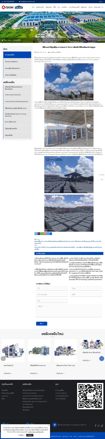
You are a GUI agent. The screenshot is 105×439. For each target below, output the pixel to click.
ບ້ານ (33, 7)
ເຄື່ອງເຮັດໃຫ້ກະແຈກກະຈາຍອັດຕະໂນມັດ (13, 88)
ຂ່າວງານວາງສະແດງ (11, 62)
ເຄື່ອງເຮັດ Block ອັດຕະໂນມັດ (91, 352)
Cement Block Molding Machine (16, 101)
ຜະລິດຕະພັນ (49, 7)
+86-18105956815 (8, 1)
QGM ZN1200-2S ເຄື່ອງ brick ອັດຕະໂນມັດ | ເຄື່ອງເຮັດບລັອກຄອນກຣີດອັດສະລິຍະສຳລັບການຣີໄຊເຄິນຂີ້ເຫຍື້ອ (84, 259)
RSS (71, 436)
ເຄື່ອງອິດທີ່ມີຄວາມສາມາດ (38, 365)
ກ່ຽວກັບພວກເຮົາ (40, 7)
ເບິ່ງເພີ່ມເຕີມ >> (8, 373)
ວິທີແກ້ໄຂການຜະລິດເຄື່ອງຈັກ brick (15, 108)
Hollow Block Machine (13, 95)
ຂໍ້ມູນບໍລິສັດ (5, 390)
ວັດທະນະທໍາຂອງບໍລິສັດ (8, 393)
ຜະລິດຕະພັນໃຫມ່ (52, 334)
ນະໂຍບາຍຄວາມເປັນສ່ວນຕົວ (86, 436)
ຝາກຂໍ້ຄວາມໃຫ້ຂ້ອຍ (55, 52)
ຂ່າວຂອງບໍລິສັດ (17, 40)
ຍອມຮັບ (30, 435)
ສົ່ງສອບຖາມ (84, 7)
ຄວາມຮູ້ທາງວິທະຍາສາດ (12, 68)
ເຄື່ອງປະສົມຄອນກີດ (11, 129)
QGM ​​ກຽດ (5, 396)
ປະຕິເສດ (21, 435)
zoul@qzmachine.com (28, 1)
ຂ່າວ (59, 7)
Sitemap (65, 436)
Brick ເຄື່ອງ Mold (10, 122)
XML (75, 436)
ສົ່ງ (41, 324)
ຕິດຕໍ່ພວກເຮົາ (97, 7)
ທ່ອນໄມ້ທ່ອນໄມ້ (8, 365)
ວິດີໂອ (54, 7)
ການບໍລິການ (64, 7)
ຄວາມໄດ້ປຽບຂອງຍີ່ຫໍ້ (74, 7)
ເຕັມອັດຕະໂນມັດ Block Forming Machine (15, 115)
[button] (3, 358)
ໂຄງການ (91, 7)
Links (59, 436)
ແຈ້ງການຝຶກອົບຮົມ (10, 75)
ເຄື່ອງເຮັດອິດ (9, 135)
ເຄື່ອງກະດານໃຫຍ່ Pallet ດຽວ (65, 365)
